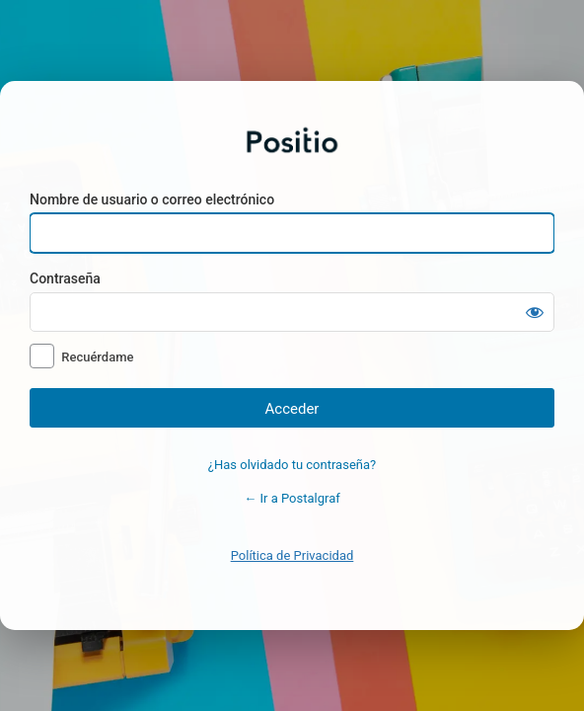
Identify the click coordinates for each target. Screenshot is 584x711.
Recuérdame (97, 357)
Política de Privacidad (292, 555)
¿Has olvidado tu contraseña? (292, 464)
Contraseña (65, 278)
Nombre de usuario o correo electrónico (152, 199)
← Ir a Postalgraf (291, 498)
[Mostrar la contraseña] (534, 312)
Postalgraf (292, 140)
